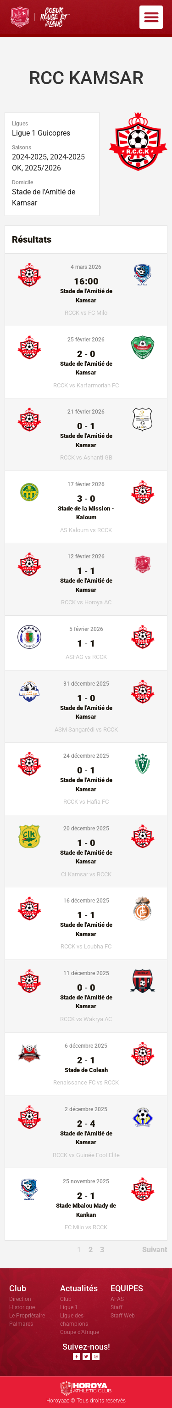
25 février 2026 (86, 339)
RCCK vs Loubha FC (86, 946)
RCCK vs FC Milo (86, 312)
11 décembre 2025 (86, 973)
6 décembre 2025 (86, 1046)
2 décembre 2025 (86, 1109)
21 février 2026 (86, 412)
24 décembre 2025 (86, 756)
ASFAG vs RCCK (86, 656)
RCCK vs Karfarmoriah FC (86, 385)
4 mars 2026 (86, 267)
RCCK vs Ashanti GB (86, 457)
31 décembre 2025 (86, 684)
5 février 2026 (86, 629)
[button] (151, 17)
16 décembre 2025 (86, 900)
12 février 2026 (86, 556)
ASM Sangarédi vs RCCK (86, 729)
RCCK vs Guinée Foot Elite (86, 1155)
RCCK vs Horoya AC (86, 602)
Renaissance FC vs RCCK (86, 1082)
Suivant (154, 1249)
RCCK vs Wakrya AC (86, 1019)
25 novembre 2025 (86, 1181)
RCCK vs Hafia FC (86, 801)
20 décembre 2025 (86, 828)
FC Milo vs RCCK (86, 1227)
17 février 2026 (86, 484)
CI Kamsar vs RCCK (86, 874)
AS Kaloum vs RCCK (86, 530)
